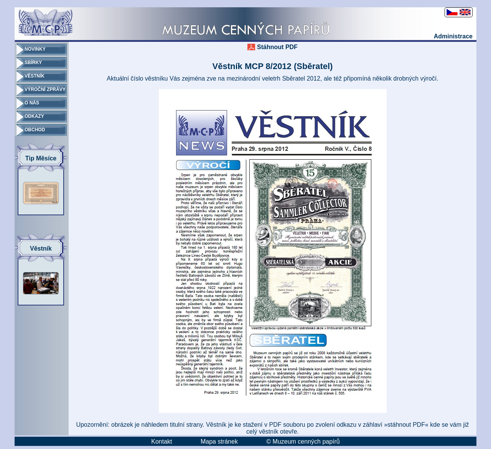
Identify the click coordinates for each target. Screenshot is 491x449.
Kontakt (161, 441)
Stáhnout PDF (277, 47)
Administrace (453, 36)
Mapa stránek (219, 441)
